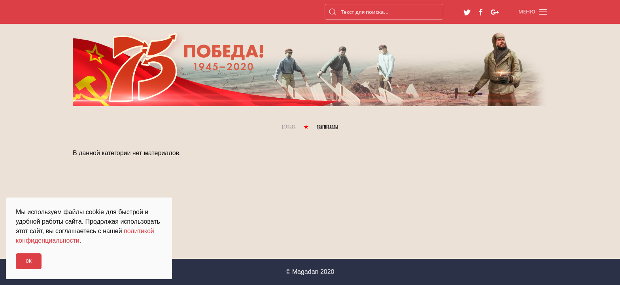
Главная (288, 127)
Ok (29, 261)
